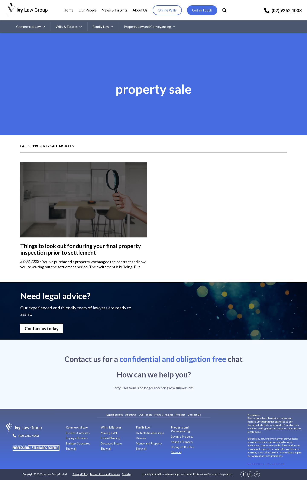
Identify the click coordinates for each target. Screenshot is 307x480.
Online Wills (167, 10)
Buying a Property (182, 436)
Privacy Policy (80, 474)
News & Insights (114, 10)
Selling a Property (182, 442)
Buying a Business (77, 438)
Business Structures (78, 443)
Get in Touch (202, 10)
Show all (71, 448)
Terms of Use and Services (105, 474)
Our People (87, 10)
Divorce (141, 438)
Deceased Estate (111, 443)
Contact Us (194, 414)
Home (68, 10)
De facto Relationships (150, 433)
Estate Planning (110, 438)
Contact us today (42, 328)
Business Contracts (78, 433)
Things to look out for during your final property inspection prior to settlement (80, 249)
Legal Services (114, 414)
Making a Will (109, 433)
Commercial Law (30, 26)
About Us (140, 10)
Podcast (180, 414)
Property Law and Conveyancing (150, 26)
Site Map (126, 474)
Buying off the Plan (182, 447)
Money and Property (149, 443)
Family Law (103, 26)
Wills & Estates (69, 26)
